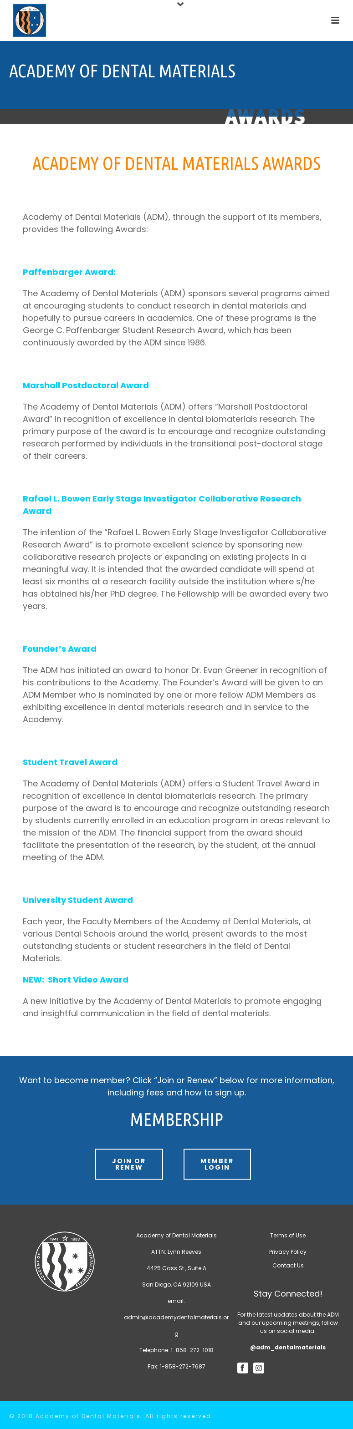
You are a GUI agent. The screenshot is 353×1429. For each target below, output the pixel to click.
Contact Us (288, 1265)
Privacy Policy (288, 1252)
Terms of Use (288, 1235)
